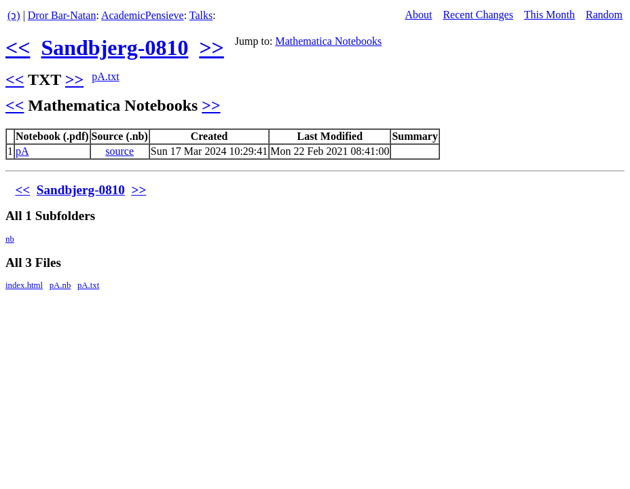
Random (604, 14)
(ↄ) (13, 15)
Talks (200, 15)
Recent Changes (478, 14)
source (119, 151)
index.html (24, 285)
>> (211, 47)
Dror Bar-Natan (62, 15)
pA (22, 151)
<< (17, 47)
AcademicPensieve (142, 15)
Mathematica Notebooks (328, 41)
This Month (549, 14)
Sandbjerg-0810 (114, 47)
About (418, 14)
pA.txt (105, 76)
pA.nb (60, 285)
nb (9, 239)
